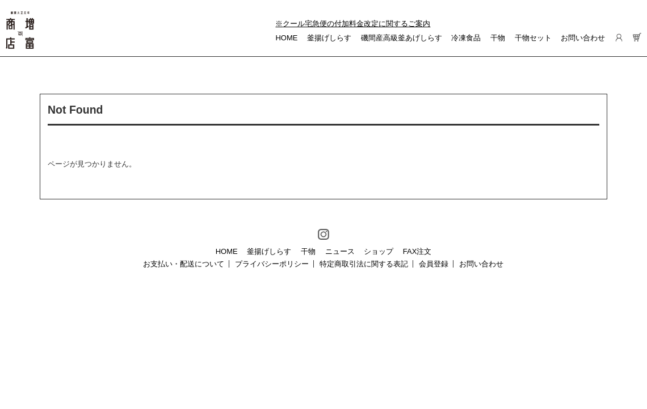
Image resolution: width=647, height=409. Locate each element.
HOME (286, 38)
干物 (497, 38)
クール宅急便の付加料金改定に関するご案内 (356, 23)
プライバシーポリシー (272, 264)
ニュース (340, 251)
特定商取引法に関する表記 (364, 264)
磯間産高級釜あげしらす (401, 38)
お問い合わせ (583, 38)
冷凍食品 (466, 38)
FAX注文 (417, 251)
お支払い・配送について (183, 264)
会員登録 (433, 264)
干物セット (533, 38)
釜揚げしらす (329, 38)
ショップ (378, 251)
